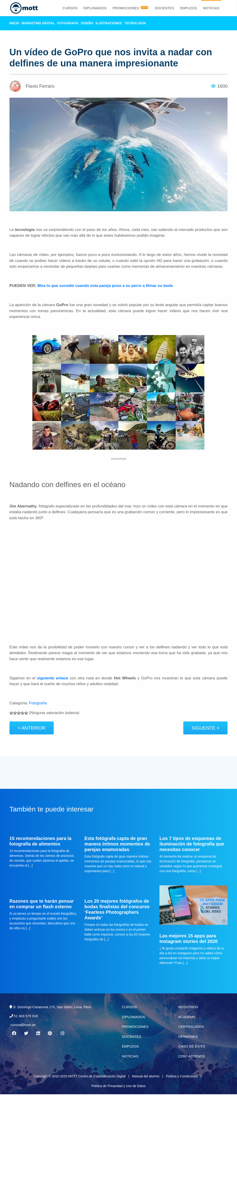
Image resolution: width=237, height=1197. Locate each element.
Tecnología (135, 23)
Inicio (14, 23)
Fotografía (67, 23)
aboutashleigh (118, 458)
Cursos (69, 8)
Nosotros (188, 1007)
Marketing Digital (38, 23)
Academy (186, 1017)
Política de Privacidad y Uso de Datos (118, 1086)
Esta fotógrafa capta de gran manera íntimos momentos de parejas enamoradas (117, 844)
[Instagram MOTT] (62, 1033)
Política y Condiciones (182, 1076)
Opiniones (187, 1036)
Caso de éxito (191, 1046)
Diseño (87, 23)
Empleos (188, 8)
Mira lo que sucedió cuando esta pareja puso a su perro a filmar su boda (105, 285)
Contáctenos (191, 1056)
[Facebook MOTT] (14, 1033)
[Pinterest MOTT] (50, 1033)
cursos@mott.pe (23, 1025)
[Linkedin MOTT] (38, 1033)
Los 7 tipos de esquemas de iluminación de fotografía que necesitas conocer (191, 844)
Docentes (164, 8)
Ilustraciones (109, 23)
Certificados (191, 1027)
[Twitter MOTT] (26, 1033)
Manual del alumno (145, 1076)
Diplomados (94, 8)
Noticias (211, 8)
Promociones (125, 8)
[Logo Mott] (23, 8)
